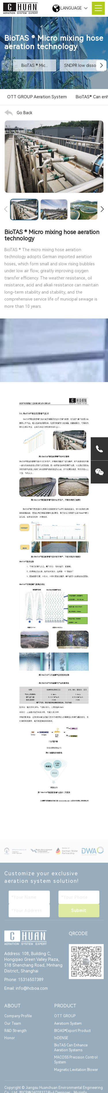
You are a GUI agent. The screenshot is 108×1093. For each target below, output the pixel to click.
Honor (9, 1042)
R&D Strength (15, 1034)
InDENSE (61, 1042)
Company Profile (18, 1020)
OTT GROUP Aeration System (37, 97)
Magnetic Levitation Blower (76, 1073)
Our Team (12, 1027)
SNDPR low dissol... (82, 66)
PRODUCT (65, 1009)
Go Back (24, 112)
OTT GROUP (64, 1020)
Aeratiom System (68, 1027)
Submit (78, 914)
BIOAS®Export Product (72, 1034)
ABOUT (12, 1009)
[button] (101, 66)
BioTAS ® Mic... (34, 66)
